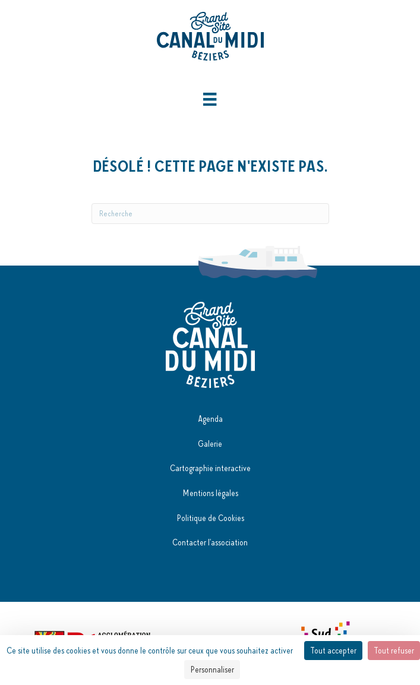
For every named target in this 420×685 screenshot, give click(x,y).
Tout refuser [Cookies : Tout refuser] (394, 650)
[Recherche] (210, 213)
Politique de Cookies (210, 518)
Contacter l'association (210, 542)
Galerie (210, 444)
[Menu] (210, 99)
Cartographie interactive (210, 468)
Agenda (210, 419)
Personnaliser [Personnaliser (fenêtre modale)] (212, 669)
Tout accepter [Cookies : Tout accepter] (333, 650)
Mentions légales (210, 493)
